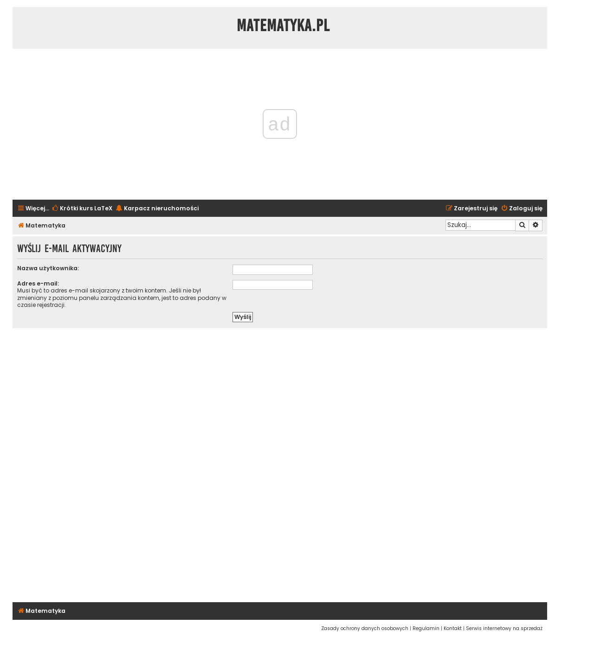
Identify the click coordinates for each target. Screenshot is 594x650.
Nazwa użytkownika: (48, 268)
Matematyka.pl (283, 25)
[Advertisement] (280, 464)
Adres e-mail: (38, 283)
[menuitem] (82, 208)
